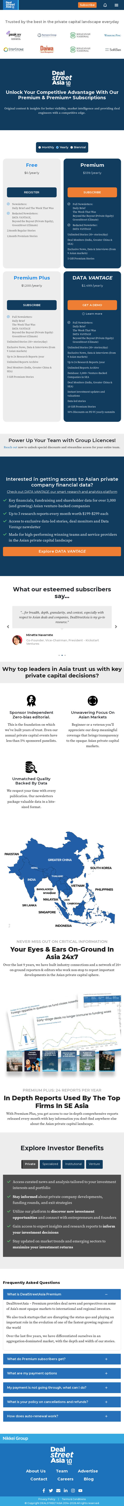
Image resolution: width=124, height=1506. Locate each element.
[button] (105, 5)
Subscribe (87, 5)
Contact (38, 1479)
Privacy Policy (46, 1499)
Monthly (46, 147)
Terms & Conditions (74, 1499)
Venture (94, 1164)
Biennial (78, 147)
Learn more (92, 313)
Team (62, 1471)
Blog (89, 1479)
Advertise (88, 1471)
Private (30, 1164)
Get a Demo (92, 305)
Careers (65, 1479)
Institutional (73, 1164)
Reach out (10, 447)
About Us (36, 1471)
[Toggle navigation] (116, 5)
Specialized (50, 1164)
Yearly (62, 147)
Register (31, 192)
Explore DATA (62, 551)
